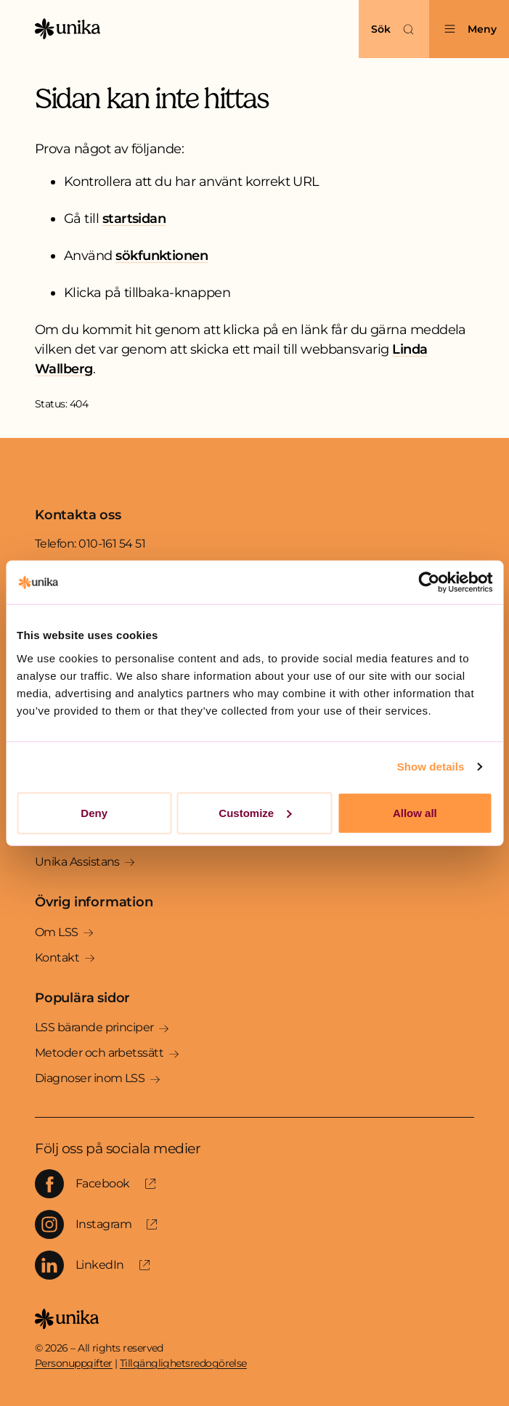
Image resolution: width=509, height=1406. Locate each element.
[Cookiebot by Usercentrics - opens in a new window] (428, 582)
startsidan (134, 219)
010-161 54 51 (111, 543)
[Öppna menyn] (469, 29)
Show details (431, 766)
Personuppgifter (74, 1363)
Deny (94, 812)
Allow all (415, 812)
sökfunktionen (161, 256)
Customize (255, 812)
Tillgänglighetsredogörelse (183, 1363)
